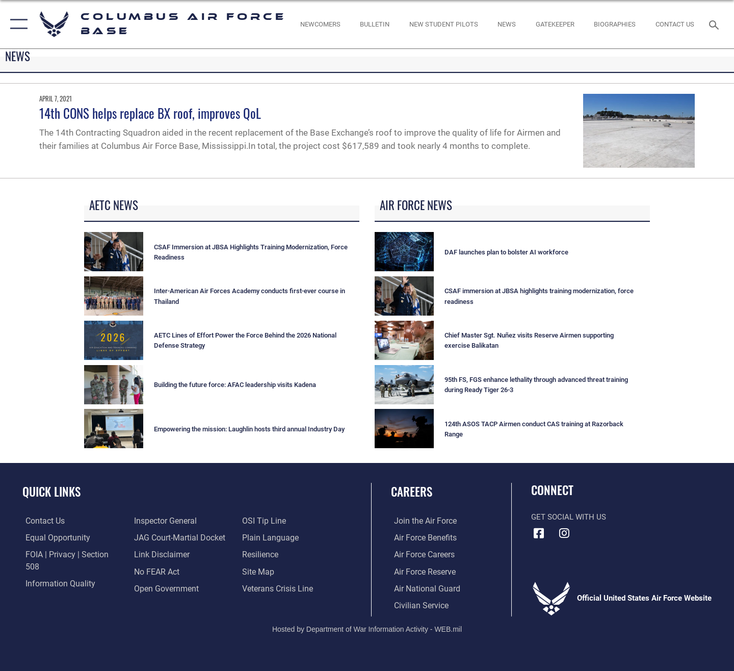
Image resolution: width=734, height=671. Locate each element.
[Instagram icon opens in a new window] (564, 533)
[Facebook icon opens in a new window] (538, 533)
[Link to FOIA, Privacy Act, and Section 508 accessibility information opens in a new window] (69, 554)
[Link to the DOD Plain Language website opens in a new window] (269, 520)
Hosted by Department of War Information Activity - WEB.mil (367, 628)
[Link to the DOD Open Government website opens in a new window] (163, 571)
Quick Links (51, 491)
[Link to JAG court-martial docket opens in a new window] (177, 520)
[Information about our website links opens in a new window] (159, 537)
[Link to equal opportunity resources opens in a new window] (52, 537)
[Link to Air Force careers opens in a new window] (421, 554)
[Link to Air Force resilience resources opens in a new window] (260, 537)
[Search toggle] (715, 24)
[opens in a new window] (555, 24)
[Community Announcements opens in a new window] (375, 24)
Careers (411, 491)
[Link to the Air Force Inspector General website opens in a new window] (52, 587)
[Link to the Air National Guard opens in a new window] (422, 587)
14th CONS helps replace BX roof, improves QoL (150, 113)
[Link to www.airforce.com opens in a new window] (421, 520)
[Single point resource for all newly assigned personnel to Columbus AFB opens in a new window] (320, 24)
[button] (16, 24)
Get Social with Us (568, 517)
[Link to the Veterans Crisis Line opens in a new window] (277, 571)
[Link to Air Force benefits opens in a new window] (421, 537)
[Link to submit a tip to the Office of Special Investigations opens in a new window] (153, 587)
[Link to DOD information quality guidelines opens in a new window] (55, 571)
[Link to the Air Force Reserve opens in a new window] (421, 571)
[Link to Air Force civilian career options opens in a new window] (417, 604)
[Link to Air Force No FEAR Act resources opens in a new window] (155, 554)
